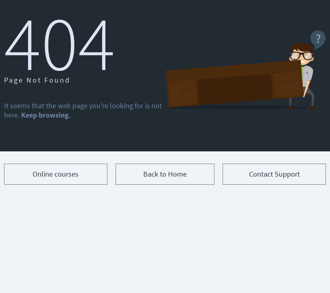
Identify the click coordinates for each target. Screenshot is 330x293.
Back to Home (165, 174)
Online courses (56, 174)
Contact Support (274, 174)
